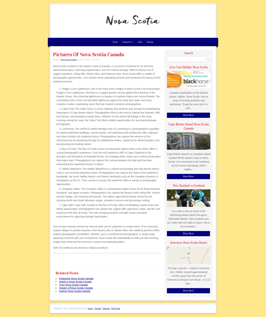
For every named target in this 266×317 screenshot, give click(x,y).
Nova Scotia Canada (68, 59)
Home (90, 308)
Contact (97, 308)
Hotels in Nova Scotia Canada (75, 281)
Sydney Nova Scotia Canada (74, 291)
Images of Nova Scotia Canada (76, 288)
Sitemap (150, 42)
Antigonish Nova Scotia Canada (76, 278)
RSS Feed (115, 308)
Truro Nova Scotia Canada (73, 284)
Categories (127, 43)
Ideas (140, 42)
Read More (188, 115)
